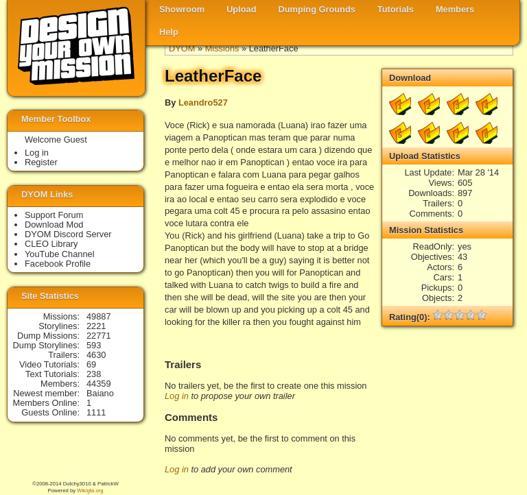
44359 (98, 383)
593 (93, 345)
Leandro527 (203, 102)
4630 (96, 355)
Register (41, 162)
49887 (98, 316)
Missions (222, 48)
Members (455, 9)
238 (93, 374)
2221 (96, 326)
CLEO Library (51, 244)
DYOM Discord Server (68, 234)
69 (91, 364)
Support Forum (54, 215)
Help (168, 32)
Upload (241, 9)
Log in (177, 396)
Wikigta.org (90, 490)
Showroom (181, 9)
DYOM (182, 48)
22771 (98, 335)
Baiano (100, 393)
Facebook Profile (58, 263)
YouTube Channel (60, 254)
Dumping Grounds (317, 9)
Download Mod (54, 224)
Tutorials (395, 9)
